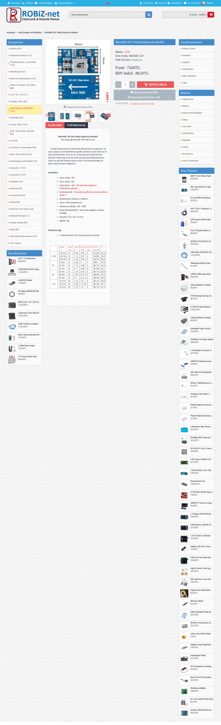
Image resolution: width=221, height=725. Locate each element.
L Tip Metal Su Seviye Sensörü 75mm (202, 350)
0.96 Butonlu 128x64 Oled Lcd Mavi (202, 525)
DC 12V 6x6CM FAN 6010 (201, 699)
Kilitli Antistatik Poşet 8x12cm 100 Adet (202, 612)
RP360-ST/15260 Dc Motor (202, 241)
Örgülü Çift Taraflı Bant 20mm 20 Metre (202, 590)
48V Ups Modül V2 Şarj (200, 187)
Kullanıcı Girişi (188, 48)
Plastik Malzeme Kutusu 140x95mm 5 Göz (202, 405)
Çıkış (184, 82)
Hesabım (186, 55)
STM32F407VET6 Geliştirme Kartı (29, 269)
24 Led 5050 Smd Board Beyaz (202, 198)
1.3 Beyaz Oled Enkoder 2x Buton (202, 514)
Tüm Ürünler (15, 243)
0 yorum (134, 103)
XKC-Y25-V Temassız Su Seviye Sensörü (202, 209)
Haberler (186, 140)
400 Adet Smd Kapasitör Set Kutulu (202, 372)
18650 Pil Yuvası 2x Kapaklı (202, 503)
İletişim (185, 106)
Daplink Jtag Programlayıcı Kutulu (202, 645)
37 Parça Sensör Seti (27, 357)
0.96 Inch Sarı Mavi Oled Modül (202, 557)
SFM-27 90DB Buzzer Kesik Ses (202, 383)
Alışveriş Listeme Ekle (146, 92)
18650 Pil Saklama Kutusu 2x (202, 361)
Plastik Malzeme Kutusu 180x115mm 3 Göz (202, 416)
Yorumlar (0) (76, 125)
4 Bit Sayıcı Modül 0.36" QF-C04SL (202, 459)
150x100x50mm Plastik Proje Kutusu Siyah (202, 318)
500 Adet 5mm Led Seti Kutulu (202, 579)
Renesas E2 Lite (197, 481)
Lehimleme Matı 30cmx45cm (202, 427)
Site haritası (187, 154)
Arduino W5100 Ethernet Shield (202, 710)
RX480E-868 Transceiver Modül (202, 438)
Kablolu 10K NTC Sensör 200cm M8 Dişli (202, 547)
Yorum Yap (148, 103)
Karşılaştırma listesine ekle (145, 97)
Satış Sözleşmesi (190, 160)
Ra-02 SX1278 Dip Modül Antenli (202, 677)
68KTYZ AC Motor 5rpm (200, 176)
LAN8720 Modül (25, 280)
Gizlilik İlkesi (188, 133)
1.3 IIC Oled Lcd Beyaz (200, 536)
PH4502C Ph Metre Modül (201, 340)
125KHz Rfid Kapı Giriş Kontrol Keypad (202, 274)
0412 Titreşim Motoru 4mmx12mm (202, 231)
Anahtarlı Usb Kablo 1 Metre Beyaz (202, 394)
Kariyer (185, 147)
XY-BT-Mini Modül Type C (201, 492)
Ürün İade (186, 126)
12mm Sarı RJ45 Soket (200, 634)
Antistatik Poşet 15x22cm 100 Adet (202, 329)
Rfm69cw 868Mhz (198, 688)
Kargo (185, 119)
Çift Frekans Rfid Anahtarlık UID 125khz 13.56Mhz (202, 220)
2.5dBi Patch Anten (26, 346)
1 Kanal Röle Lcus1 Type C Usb (202, 470)
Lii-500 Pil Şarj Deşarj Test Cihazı (202, 307)
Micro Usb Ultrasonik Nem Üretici (29, 335)
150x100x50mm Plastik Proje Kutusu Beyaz (202, 285)
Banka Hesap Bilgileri (192, 113)
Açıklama (55, 125)
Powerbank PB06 (198, 656)
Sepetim (186, 62)
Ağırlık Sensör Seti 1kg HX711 (202, 568)
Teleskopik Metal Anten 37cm (202, 263)
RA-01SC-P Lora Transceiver (202, 448)
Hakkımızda (187, 99)
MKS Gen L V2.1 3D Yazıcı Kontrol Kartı (29, 302)
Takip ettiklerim (189, 76)
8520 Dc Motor (196, 601)
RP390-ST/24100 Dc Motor (202, 623)
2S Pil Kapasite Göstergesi (202, 666)
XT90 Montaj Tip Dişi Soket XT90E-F (202, 296)
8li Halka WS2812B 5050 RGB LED (29, 291)
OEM (127, 52)
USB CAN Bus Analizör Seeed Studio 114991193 (29, 324)
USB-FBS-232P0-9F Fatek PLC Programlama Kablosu (202, 252)
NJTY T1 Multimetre (26, 258)
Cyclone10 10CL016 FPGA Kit (29, 313)
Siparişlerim (187, 69)
